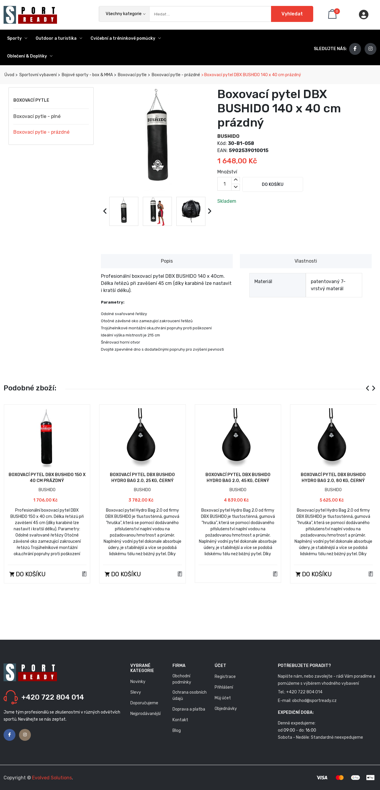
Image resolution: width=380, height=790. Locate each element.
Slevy (135, 692)
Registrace (225, 676)
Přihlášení (224, 687)
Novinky (137, 681)
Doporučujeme (144, 703)
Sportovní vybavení (37, 74)
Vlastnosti (305, 261)
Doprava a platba (188, 709)
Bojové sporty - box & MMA (87, 74)
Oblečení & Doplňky (30, 56)
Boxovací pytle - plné (37, 116)
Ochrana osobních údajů (189, 695)
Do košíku (273, 184)
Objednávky (226, 708)
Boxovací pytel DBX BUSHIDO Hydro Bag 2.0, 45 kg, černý (237, 477)
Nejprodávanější (145, 713)
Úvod (9, 74)
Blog (176, 730)
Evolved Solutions (52, 778)
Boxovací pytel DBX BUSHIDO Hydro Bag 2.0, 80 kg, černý (333, 477)
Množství (227, 172)
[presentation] (105, 211)
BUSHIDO (228, 136)
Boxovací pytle (132, 74)
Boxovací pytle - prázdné (175, 74)
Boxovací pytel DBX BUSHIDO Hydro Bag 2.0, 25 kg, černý (142, 477)
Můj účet (223, 697)
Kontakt (180, 719)
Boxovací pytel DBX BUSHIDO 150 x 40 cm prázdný (47, 477)
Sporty (17, 38)
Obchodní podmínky (181, 679)
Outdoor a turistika (59, 38)
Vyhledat (292, 14)
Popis (167, 261)
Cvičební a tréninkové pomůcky (126, 38)
